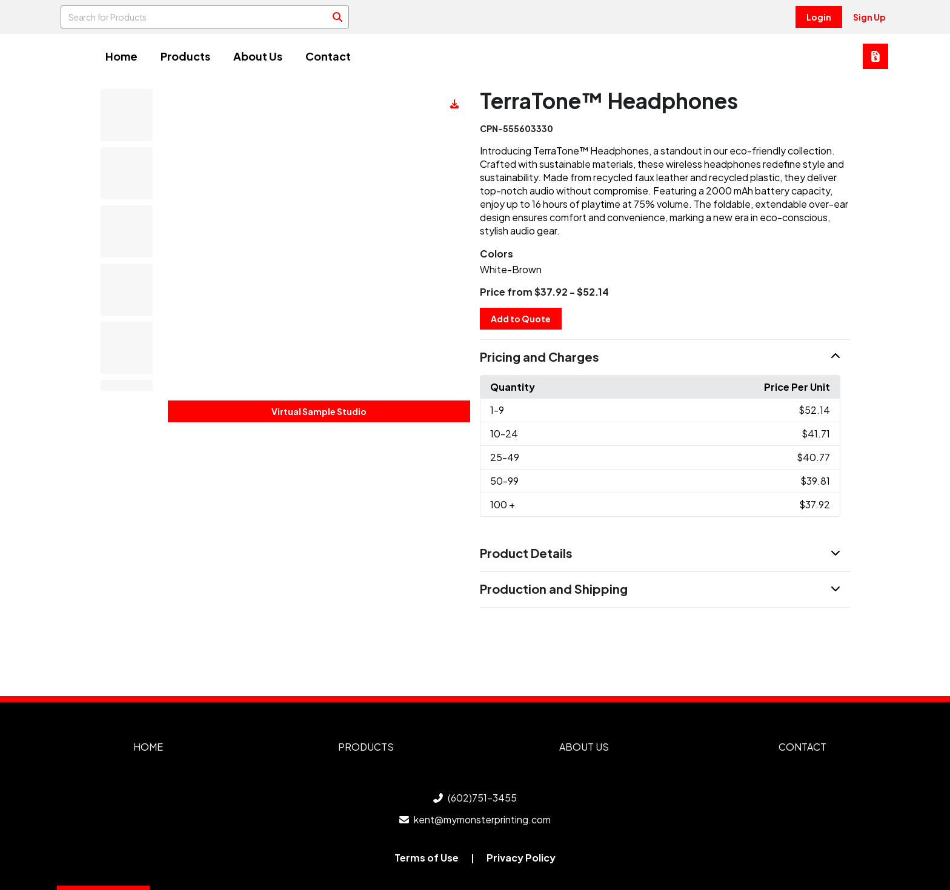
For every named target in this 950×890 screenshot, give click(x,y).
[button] (665, 357)
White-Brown (511, 269)
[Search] (337, 17)
